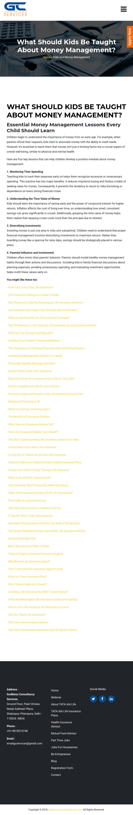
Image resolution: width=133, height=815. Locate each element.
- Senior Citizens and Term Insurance (29, 371)
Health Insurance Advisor (61, 724)
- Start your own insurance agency (27, 622)
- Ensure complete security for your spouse (33, 386)
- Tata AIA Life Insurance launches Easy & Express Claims (42, 630)
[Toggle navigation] (123, 9)
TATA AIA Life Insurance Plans (66, 713)
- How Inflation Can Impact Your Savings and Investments (42, 310)
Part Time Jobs (60, 740)
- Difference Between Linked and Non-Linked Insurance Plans (44, 462)
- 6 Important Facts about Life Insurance (31, 447)
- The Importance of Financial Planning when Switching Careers (45, 348)
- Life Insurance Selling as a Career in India (33, 295)
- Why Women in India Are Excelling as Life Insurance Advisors (45, 302)
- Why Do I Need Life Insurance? (26, 614)
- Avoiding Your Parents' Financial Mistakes (33, 340)
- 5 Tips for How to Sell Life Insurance (29, 515)
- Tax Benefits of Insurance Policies (28, 416)
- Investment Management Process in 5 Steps (35, 355)
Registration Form (62, 768)
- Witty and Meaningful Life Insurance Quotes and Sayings (42, 599)
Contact (56, 775)
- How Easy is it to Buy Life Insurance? (30, 287)
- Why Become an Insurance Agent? (28, 561)
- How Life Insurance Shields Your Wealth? (32, 432)
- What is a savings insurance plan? (28, 409)
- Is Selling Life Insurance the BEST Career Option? (37, 592)
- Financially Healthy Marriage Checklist (31, 363)
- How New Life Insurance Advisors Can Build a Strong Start (43, 523)
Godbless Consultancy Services (65, 809)
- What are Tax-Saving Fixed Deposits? (30, 333)
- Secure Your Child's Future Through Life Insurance (38, 470)
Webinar (56, 697)
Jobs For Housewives (64, 747)
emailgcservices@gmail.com (24, 743)
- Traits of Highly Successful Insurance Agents (35, 553)
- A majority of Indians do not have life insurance (36, 454)
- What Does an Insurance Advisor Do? (30, 424)
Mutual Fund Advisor (64, 733)
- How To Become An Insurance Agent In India (35, 569)
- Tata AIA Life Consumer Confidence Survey (34, 508)
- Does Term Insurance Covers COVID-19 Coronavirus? (40, 493)
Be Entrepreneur (61, 754)
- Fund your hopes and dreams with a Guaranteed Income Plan (45, 394)
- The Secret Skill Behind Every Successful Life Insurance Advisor (46, 531)
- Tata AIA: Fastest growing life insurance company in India (42, 439)
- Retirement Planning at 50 (23, 401)
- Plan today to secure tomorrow (26, 500)
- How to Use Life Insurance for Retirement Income (38, 607)
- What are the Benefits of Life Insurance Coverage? (38, 317)
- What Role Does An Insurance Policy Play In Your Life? (40, 378)
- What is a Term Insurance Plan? (27, 576)
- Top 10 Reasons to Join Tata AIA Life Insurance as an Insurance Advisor (51, 325)
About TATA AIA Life (63, 704)
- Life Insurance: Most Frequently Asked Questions (37, 485)
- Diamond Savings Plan (21, 538)
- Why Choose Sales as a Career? (27, 584)
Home (46, 57)
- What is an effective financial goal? (29, 477)
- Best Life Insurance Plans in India (28, 546)
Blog (54, 761)
